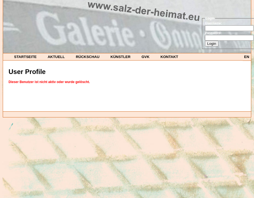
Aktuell (56, 57)
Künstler (120, 57)
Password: (213, 33)
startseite (25, 57)
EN (246, 57)
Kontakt (169, 57)
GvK (146, 57)
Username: (213, 23)
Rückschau (87, 57)
